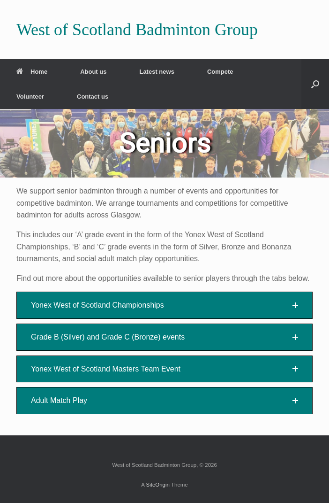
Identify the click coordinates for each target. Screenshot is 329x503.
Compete (220, 71)
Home (31, 71)
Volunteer (30, 96)
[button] (315, 84)
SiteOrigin (158, 485)
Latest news (156, 71)
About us (93, 71)
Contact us (92, 96)
